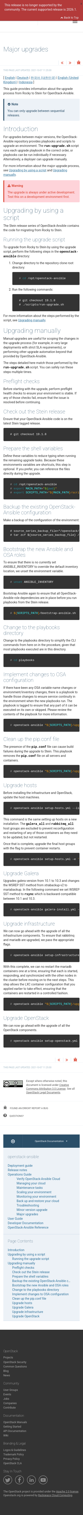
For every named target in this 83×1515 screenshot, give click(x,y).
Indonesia (26, 82)
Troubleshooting (28, 1205)
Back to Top (69, 17)
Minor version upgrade (32, 1210)
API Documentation (14, 1431)
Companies (10, 1403)
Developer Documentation (25, 1223)
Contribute (9, 1407)
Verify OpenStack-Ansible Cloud (38, 1179)
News (6, 1375)
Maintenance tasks (30, 1187)
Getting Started (12, 1426)
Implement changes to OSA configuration (40, 1294)
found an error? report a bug (25, 1108)
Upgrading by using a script (26, 1254)
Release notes (17, 1170)
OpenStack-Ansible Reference (28, 1227)
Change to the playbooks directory (35, 1290)
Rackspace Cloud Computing (55, 1495)
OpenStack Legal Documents (43, 1092)
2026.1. (71, 9)
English (10, 78)
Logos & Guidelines (14, 1450)
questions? (13, 1115)
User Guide (15, 1218)
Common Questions (15, 1366)
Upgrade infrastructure (27, 1312)
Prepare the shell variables (30, 1276)
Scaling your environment (34, 1192)
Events (7, 1394)
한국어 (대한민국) (43, 78)
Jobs (6, 1398)
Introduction (16, 1250)
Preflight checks (23, 1267)
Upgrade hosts (22, 1303)
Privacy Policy (11, 1458)
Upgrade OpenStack (25, 1316)
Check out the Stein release (31, 1272)
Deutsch (23, 78)
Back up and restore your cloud (38, 1201)
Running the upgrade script (30, 1259)
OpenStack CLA (12, 1463)
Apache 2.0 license (67, 1491)
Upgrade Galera (22, 1307)
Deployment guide (20, 1165)
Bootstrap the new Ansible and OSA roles (40, 1285)
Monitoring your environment (36, 1196)
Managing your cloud (31, 1183)
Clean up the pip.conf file (29, 1298)
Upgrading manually (21, 1263)
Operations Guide (19, 1174)
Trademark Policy (13, 1454)
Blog (6, 1371)
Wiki (5, 1435)
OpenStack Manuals (15, 1422)
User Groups (10, 1390)
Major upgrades (27, 1214)
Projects (8, 1357)
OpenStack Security (14, 1362)
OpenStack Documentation (51, 1141)
